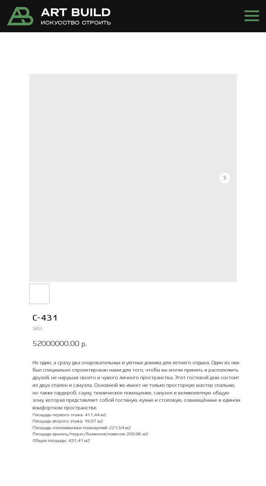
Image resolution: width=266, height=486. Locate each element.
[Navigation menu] (252, 16)
